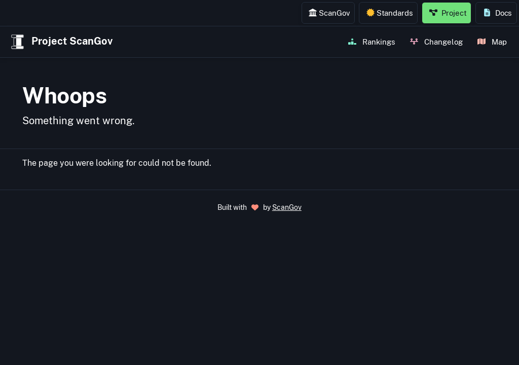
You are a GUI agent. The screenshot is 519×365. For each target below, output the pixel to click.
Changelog (436, 41)
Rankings (371, 41)
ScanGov (329, 12)
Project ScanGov (61, 42)
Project (448, 12)
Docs (497, 12)
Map (492, 41)
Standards (389, 12)
